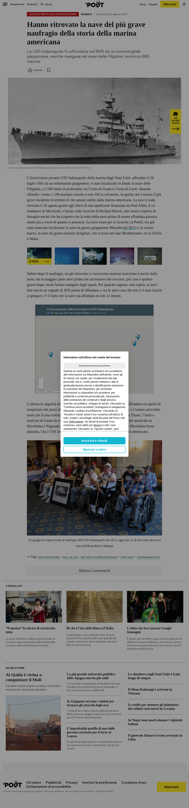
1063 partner (76, 421)
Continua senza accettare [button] (94, 365)
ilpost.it (98, 425)
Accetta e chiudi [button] (94, 441)
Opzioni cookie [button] (94, 450)
